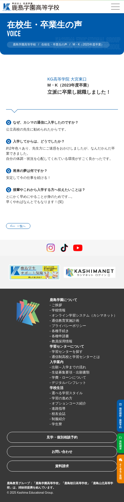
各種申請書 (60, 336)
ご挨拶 (57, 305)
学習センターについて (67, 346)
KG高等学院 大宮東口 (67, 79)
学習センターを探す (67, 352)
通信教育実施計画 (65, 321)
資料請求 (62, 466)
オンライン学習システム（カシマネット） (84, 315)
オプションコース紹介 (69, 403)
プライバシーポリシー (69, 326)
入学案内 (56, 362)
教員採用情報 (62, 341)
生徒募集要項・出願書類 (71, 372)
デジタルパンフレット (69, 383)
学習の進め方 (62, 398)
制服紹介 (58, 419)
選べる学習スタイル (67, 393)
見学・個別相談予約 (62, 437)
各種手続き (60, 331)
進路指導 (58, 409)
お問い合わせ (62, 452)
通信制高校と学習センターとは (76, 357)
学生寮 (57, 424)
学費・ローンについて (69, 377)
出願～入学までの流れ (69, 367)
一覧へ (21, 226)
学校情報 (58, 310)
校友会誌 (58, 414)
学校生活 (56, 388)
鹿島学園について (63, 300)
